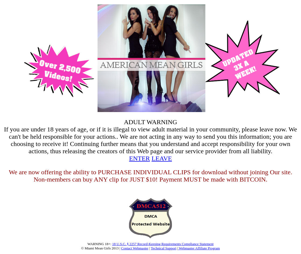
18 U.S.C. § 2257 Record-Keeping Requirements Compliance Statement (162, 244)
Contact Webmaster (134, 248)
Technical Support (164, 248)
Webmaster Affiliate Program (199, 248)
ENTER (139, 158)
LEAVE (161, 158)
